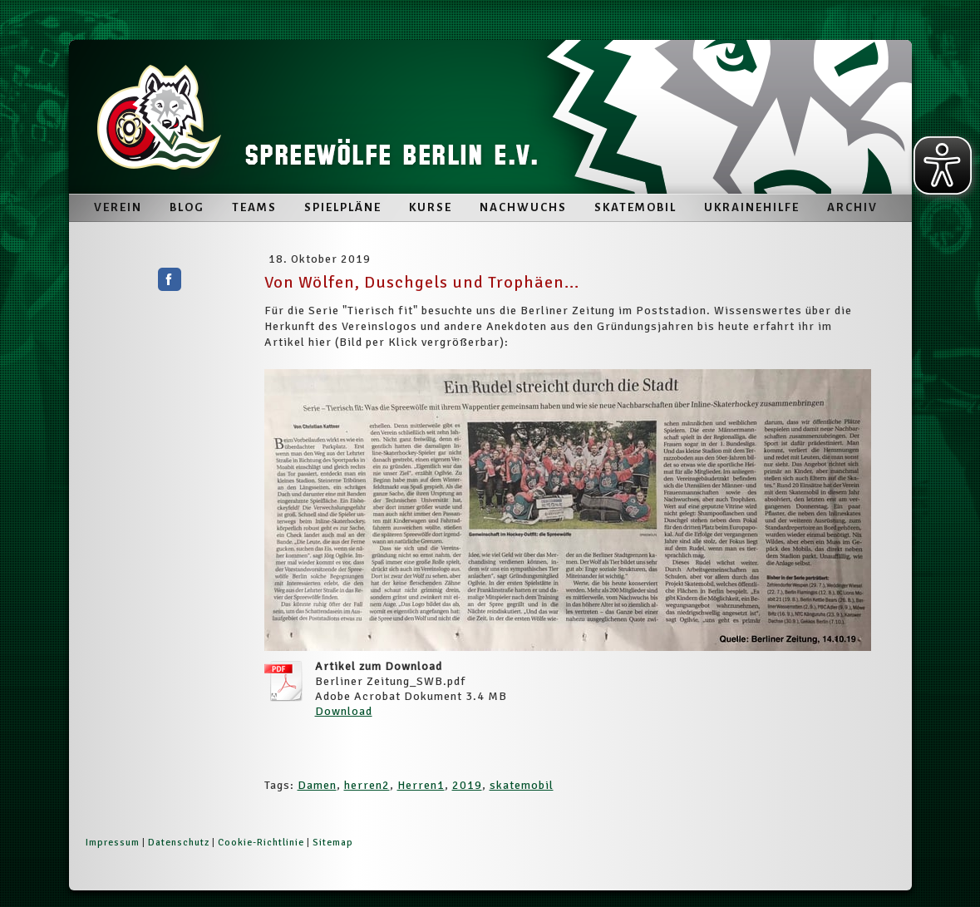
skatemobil (522, 785)
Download (343, 711)
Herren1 (421, 785)
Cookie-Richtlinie (261, 842)
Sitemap (333, 842)
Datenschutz (178, 842)
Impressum (113, 842)
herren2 (367, 785)
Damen (317, 785)
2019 (467, 785)
